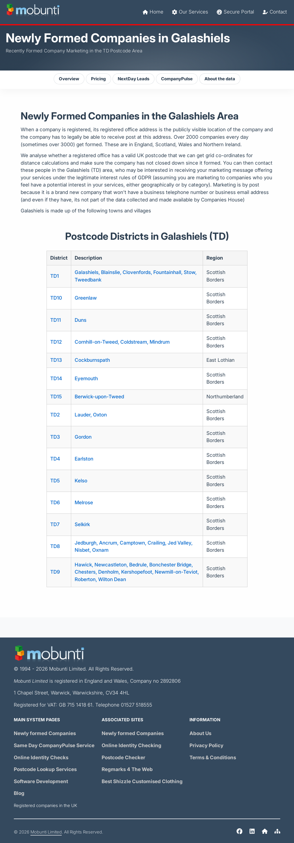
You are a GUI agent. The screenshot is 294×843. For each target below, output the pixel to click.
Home (153, 12)
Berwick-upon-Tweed (99, 396)
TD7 (55, 524)
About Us (200, 733)
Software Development (41, 781)
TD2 (55, 415)
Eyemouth (86, 378)
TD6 (55, 502)
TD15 (56, 396)
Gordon (83, 437)
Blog (19, 793)
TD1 (54, 276)
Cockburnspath (92, 360)
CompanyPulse (177, 79)
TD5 (55, 481)
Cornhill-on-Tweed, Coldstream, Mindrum (122, 342)
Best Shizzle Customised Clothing (142, 781)
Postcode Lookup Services (45, 769)
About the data (219, 79)
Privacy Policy (206, 745)
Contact (275, 12)
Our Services (190, 12)
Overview (69, 79)
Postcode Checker (123, 757)
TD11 (55, 320)
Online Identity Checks (41, 757)
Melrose (84, 502)
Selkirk (82, 524)
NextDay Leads (133, 79)
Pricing (98, 79)
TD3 (55, 437)
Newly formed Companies (45, 733)
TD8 (55, 546)
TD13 (56, 360)
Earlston (84, 459)
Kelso (81, 481)
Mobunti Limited (46, 832)
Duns (80, 320)
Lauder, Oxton (91, 415)
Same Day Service (54, 745)
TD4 (55, 459)
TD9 (55, 572)
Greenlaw (86, 298)
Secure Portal (235, 12)
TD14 (56, 378)
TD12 (56, 342)
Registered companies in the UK (45, 805)
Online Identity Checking (131, 745)
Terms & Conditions (212, 757)
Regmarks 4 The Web (127, 769)
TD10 (56, 298)
